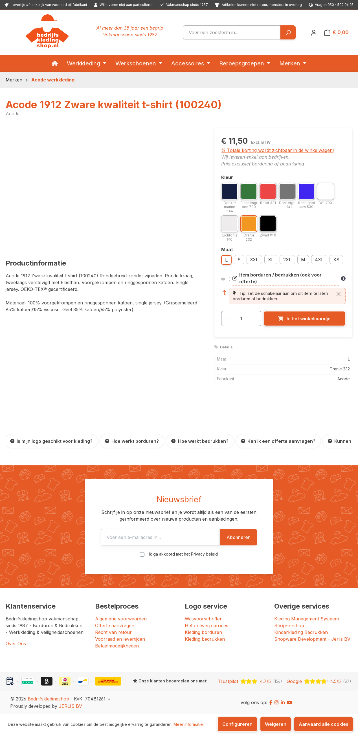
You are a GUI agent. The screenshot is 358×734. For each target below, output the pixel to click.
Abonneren (252, 537)
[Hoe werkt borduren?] (131, 441)
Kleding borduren (203, 632)
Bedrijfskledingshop (48, 699)
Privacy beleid (204, 554)
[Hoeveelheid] (241, 318)
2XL (287, 259)
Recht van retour (113, 632)
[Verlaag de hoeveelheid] (227, 318)
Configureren (237, 724)
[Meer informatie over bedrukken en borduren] (343, 278)
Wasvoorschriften (204, 619)
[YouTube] (289, 702)
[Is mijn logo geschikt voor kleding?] (51, 441)
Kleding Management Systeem (306, 619)
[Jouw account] (313, 32)
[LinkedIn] (283, 702)
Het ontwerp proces (206, 625)
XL (271, 259)
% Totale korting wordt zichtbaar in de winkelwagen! (277, 150)
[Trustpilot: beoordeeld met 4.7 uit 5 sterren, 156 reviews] (250, 681)
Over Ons (16, 643)
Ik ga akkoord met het (183, 554)
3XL (254, 259)
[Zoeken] (288, 32)
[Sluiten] (338, 294)
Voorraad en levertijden (120, 639)
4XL (319, 259)
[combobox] (231, 32)
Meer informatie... (189, 724)
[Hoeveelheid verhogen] (255, 318)
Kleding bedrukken (205, 639)
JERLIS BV (70, 706)
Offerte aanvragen (114, 625)
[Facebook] (270, 702)
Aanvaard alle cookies (323, 724)
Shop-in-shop (289, 625)
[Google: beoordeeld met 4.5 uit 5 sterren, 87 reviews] (319, 681)
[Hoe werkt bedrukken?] (200, 441)
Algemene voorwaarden (121, 619)
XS (336, 259)
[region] (104, 188)
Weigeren (275, 724)
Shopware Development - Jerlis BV (312, 639)
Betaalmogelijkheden (117, 646)
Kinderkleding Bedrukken (301, 632)
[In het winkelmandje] (304, 318)
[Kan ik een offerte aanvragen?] (278, 441)
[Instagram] (276, 702)
